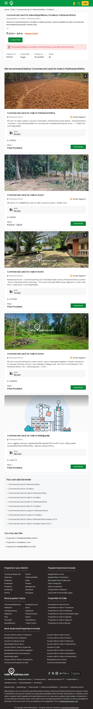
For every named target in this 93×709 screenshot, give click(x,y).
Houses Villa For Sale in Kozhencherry (61, 656)
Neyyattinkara (9, 623)
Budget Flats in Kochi (56, 574)
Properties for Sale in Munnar (59, 623)
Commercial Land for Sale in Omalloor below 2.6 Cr (29, 523)
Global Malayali (25, 683)
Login (85, 3)
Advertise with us (77, 687)
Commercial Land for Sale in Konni (25, 194)
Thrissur (28, 583)
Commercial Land (24, 9)
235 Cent (17, 454)
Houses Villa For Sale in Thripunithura (61, 644)
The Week (38, 683)
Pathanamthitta (39, 9)
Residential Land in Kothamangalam (18, 650)
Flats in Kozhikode (55, 586)
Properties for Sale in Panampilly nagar (63, 614)
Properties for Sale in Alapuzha (60, 620)
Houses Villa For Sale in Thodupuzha (18, 659)
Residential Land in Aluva (14, 644)
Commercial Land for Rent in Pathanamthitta (27, 502)
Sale (13, 9)
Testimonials (33, 687)
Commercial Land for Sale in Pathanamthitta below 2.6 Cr (32, 519)
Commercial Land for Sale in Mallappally (28, 435)
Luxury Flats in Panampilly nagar (60, 593)
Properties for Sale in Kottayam (60, 611)
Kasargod (29, 593)
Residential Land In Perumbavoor (17, 653)
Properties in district (22, 538)
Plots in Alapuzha (54, 583)
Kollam (28, 574)
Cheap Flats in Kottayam (57, 589)
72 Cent (17, 293)
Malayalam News (25, 679)
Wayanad (29, 589)
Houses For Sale (53, 647)
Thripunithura (30, 620)
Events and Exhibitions (49, 687)
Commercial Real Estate (56, 662)
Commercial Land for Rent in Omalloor (24, 506)
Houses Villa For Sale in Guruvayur (60, 650)
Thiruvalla (8, 620)
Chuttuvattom (72, 679)
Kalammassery (31, 614)
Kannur (7, 593)
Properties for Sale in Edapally (59, 617)
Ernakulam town (31, 604)
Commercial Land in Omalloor (21, 489)
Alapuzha (8, 577)
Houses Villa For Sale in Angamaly (17, 647)
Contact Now (15, 40)
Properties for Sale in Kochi (58, 604)
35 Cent (17, 134)
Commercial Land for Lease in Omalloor (25, 515)
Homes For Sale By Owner (14, 641)
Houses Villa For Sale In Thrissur (59, 638)
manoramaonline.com (70, 708)
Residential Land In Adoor (57, 659)
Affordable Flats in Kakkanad (59, 580)
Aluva (27, 607)
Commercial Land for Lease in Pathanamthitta (28, 510)
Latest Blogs (21, 687)
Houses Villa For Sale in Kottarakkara (61, 653)
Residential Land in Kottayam (15, 638)
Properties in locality (21, 546)
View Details (78, 147)
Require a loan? (31, 33)
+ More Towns (30, 623)
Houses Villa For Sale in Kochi (58, 635)
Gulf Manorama (10, 683)
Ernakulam (8, 583)
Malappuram (30, 586)
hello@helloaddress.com (68, 701)
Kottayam (8, 580)
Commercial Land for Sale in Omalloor (24, 497)
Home (6, 9)
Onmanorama (40, 679)
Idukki (27, 580)
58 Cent (17, 375)
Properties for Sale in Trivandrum (61, 607)
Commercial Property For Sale (16, 662)
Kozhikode (8, 589)
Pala (6, 617)
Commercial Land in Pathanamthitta (24, 484)
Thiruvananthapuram (12, 574)
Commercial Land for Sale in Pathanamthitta (31, 112)
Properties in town (18, 542)
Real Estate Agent (11, 656)
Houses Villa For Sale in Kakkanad (60, 641)
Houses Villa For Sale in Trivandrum (18, 635)
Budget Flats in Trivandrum (58, 577)
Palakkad (8, 586)
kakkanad (29, 611)
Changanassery (10, 611)
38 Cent (17, 211)
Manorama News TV (56, 679)
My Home (64, 687)
